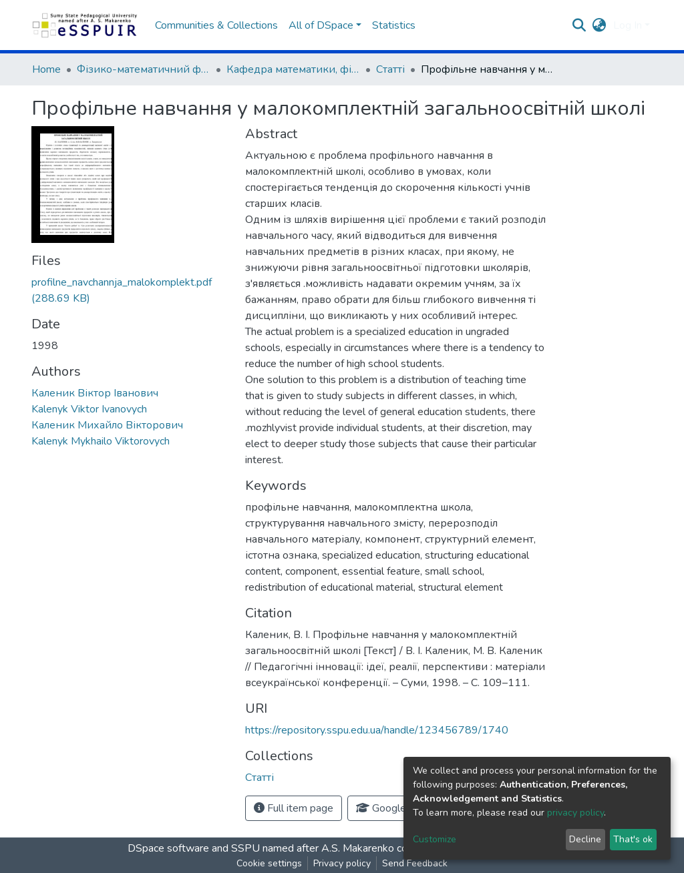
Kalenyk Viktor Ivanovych (89, 409)
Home (46, 69)
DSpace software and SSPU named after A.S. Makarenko (261, 848)
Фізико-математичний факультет (143, 69)
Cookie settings (269, 863)
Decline (585, 839)
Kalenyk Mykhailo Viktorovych (100, 441)
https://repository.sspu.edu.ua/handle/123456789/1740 (376, 730)
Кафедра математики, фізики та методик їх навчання (293, 69)
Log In (627, 25)
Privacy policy (342, 863)
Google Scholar (399, 808)
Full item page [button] (293, 808)
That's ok (633, 839)
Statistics (393, 25)
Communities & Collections (216, 25)
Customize (434, 839)
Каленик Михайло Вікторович (107, 425)
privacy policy (575, 812)
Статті (390, 69)
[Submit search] (579, 25)
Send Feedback (415, 863)
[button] (599, 25)
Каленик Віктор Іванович (94, 393)
